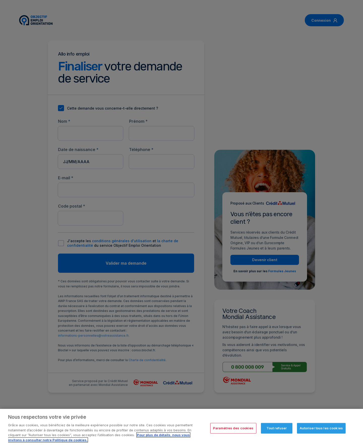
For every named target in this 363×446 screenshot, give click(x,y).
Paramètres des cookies (233, 430)
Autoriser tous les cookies (321, 430)
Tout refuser (276, 430)
